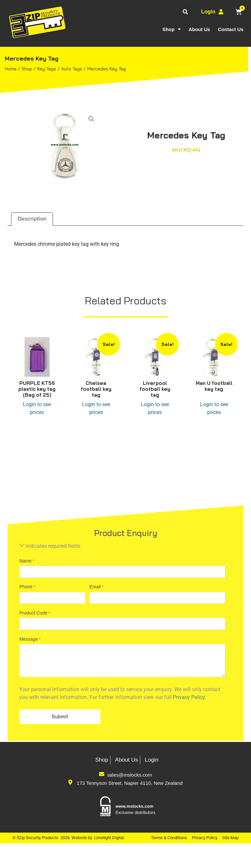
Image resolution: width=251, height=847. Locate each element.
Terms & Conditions (169, 841)
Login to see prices (37, 408)
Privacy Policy (204, 841)
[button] (185, 11)
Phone (27, 697)
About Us (199, 29)
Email (96, 697)
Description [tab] (32, 219)
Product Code (34, 724)
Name (26, 670)
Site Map (230, 841)
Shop (171, 29)
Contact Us (230, 29)
